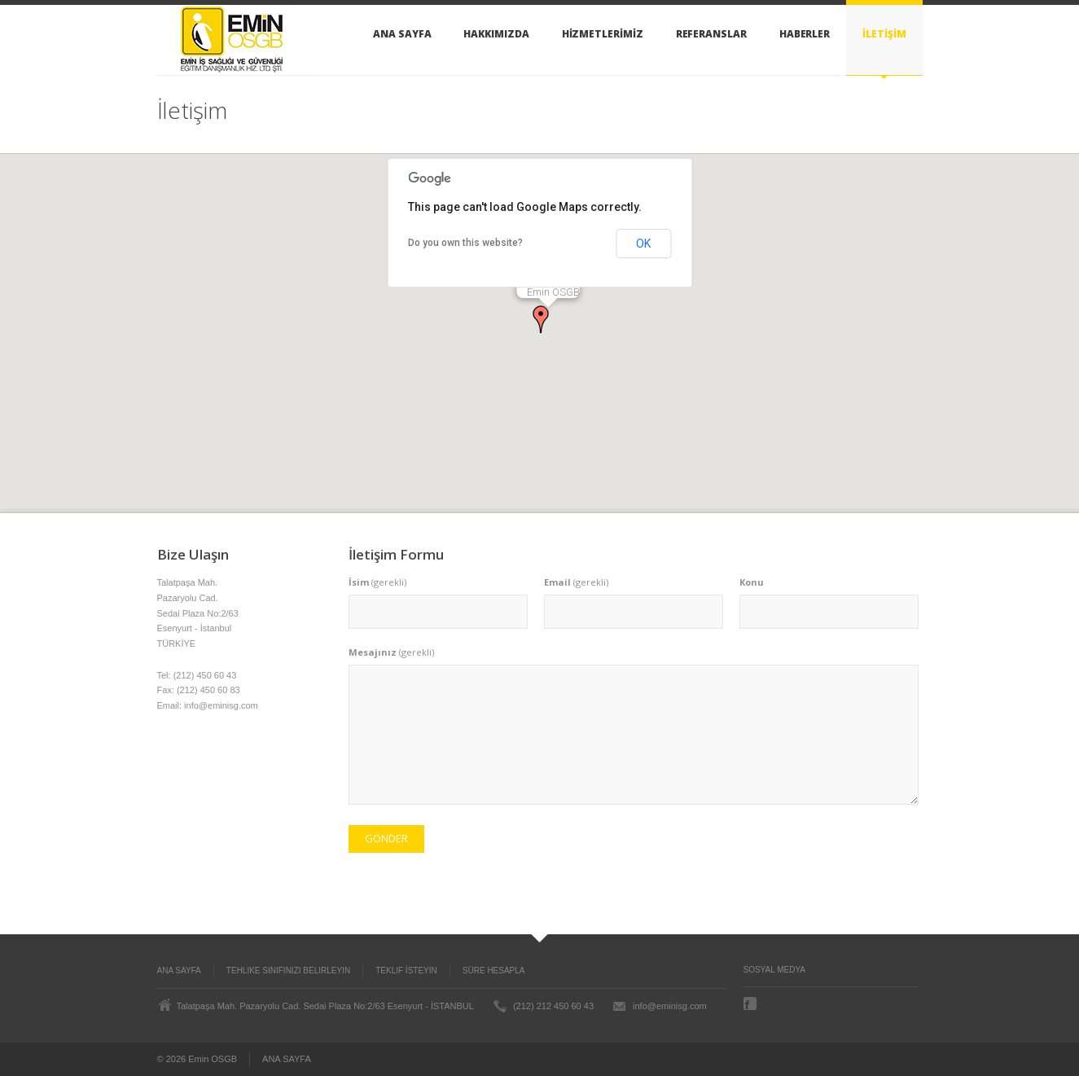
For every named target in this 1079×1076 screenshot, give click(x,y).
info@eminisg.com (670, 1006)
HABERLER (804, 34)
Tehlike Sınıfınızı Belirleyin (288, 970)
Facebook (751, 1003)
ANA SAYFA (402, 34)
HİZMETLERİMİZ (602, 34)
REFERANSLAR (711, 34)
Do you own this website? (465, 242)
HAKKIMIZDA (496, 34)
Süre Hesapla (494, 970)
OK (643, 243)
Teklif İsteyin (406, 970)
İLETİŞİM (884, 34)
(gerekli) (377, 582)
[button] (541, 319)
